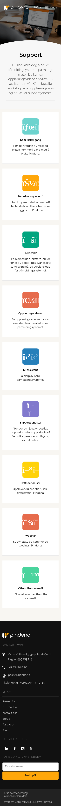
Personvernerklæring (15, 793)
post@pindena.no (19, 674)
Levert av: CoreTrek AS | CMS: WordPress (27, 802)
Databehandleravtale (14, 796)
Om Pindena (10, 707)
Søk (4, 730)
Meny (51, 7)
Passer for (8, 701)
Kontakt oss (9, 712)
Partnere (8, 724)
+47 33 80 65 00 (17, 667)
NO (36, 7)
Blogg (6, 718)
